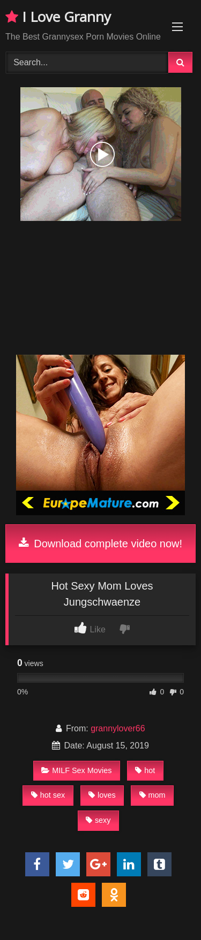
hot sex (48, 795)
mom (152, 795)
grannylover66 (118, 728)
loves (102, 795)
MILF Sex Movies (76, 770)
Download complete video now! (100, 543)
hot (145, 770)
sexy (98, 820)
